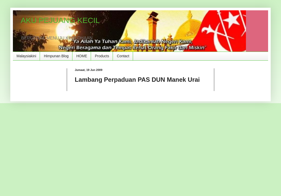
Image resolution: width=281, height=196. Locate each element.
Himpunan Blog (56, 56)
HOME (81, 56)
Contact (123, 56)
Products (102, 56)
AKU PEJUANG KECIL (60, 20)
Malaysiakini (26, 56)
